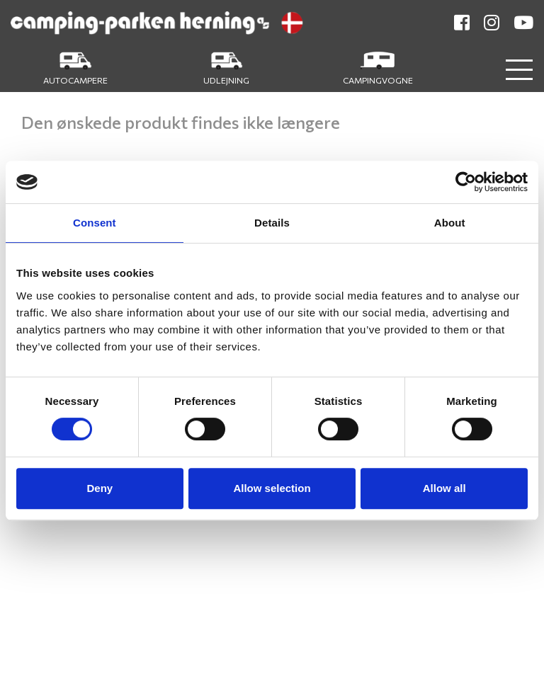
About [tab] (449, 223)
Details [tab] (272, 223)
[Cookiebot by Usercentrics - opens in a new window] (466, 182)
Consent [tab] (94, 223)
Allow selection (271, 488)
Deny (99, 488)
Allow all (444, 488)
